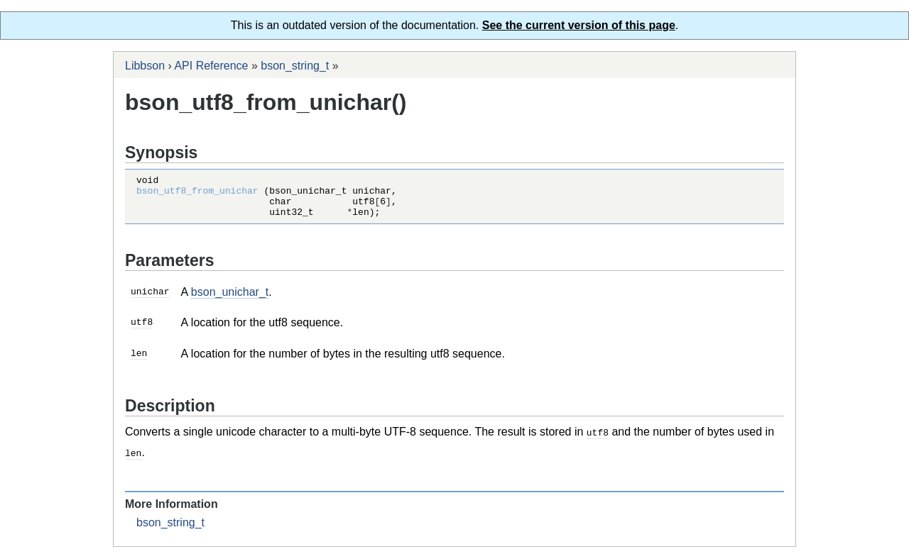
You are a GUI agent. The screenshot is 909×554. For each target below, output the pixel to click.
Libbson (145, 66)
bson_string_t (295, 66)
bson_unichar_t (229, 300)
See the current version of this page (578, 25)
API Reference (211, 66)
